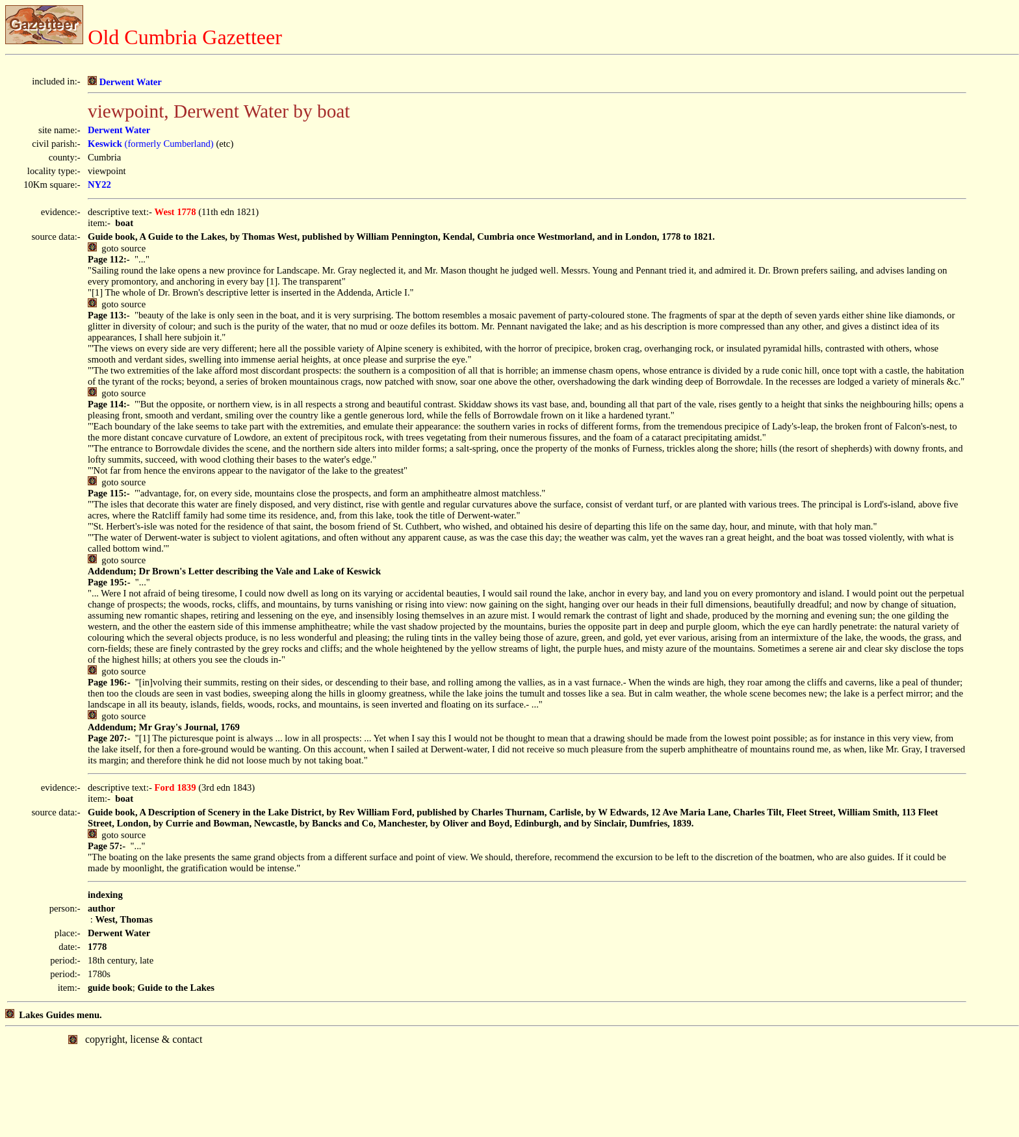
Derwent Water (125, 82)
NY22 (99, 184)
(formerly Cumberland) (151, 143)
